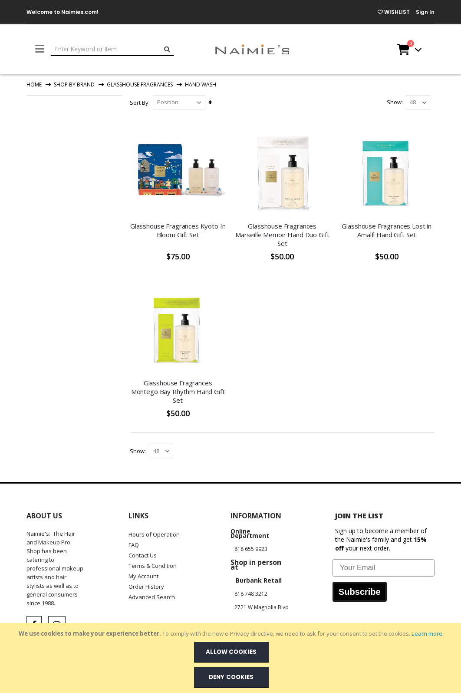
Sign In (425, 12)
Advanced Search (151, 597)
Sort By (140, 102)
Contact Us (142, 555)
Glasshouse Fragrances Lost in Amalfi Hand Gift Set (387, 230)
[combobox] (112, 49)
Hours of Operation (154, 534)
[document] (231, 658)
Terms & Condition (152, 566)
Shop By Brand (74, 84)
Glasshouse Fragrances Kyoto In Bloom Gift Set (178, 230)
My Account (143, 576)
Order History (146, 586)
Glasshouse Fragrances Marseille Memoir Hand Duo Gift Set (283, 234)
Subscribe (360, 592)
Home (34, 84)
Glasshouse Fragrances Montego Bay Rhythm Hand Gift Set (178, 391)
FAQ (133, 545)
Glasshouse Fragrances (140, 84)
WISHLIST (394, 12)
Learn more (427, 633)
